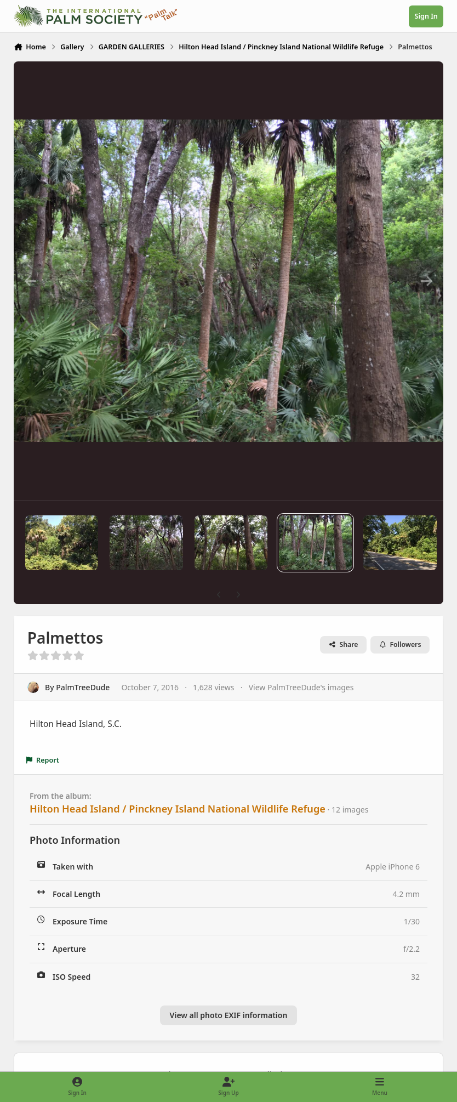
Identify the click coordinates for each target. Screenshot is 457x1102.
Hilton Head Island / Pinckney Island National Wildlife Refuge (177, 808)
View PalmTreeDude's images (301, 687)
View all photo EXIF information (229, 1015)
